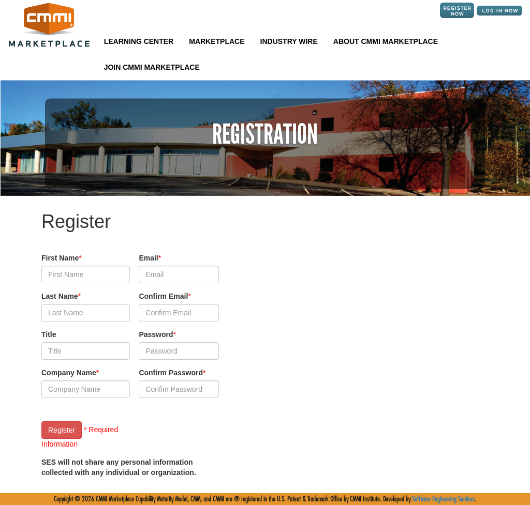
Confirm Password (171, 373)
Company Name (68, 373)
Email (148, 258)
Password (156, 334)
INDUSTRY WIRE (289, 41)
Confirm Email (163, 296)
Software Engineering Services (443, 499)
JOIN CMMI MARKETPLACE (152, 67)
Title (48, 334)
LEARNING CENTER (139, 41)
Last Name (59, 296)
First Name (60, 258)
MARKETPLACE (216, 41)
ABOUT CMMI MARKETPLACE (385, 41)
